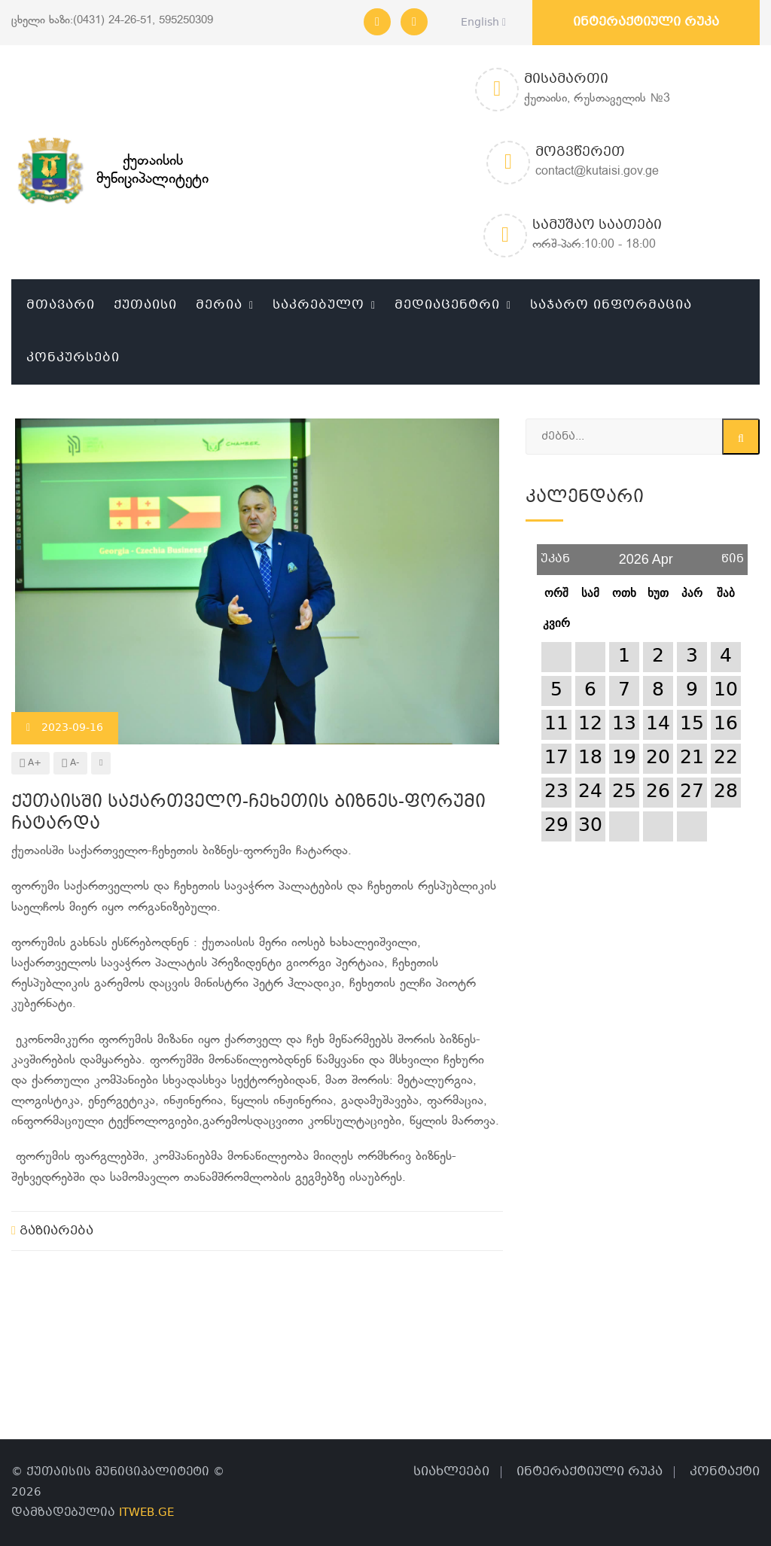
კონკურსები (73, 357)
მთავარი (60, 305)
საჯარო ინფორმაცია (611, 305)
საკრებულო (318, 305)
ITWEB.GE (146, 1513)
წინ (732, 553)
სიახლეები (451, 1471)
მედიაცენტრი (447, 305)
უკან (555, 553)
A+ (30, 763)
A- (70, 763)
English (479, 22)
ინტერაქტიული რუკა (646, 22)
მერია (219, 305)
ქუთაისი (145, 305)
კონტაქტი (725, 1471)
